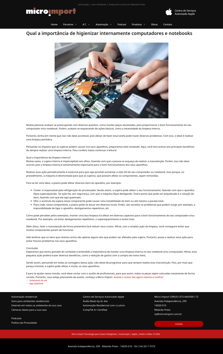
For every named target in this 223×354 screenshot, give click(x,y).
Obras (154, 24)
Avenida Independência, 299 (170, 301)
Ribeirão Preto (162, 309)
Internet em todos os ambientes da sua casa (36, 305)
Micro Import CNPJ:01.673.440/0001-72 (176, 296)
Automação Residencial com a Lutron (104, 305)
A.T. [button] (88, 24)
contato (179, 323)
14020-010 (160, 305)
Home (54, 24)
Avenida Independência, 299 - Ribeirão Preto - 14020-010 (100, 346)
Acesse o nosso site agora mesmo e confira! (138, 277)
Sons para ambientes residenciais (30, 301)
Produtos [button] (140, 24)
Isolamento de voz (38, 280)
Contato (167, 24)
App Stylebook (36, 283)
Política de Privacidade (24, 322)
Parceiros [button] (71, 24)
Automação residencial (24, 296)
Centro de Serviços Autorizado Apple (103, 296)
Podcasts (16, 318)
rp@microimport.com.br (168, 314)
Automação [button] (105, 24)
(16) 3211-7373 (147, 346)
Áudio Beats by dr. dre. (95, 301)
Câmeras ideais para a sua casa (29, 309)
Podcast (122, 24)
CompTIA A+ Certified (95, 309)
